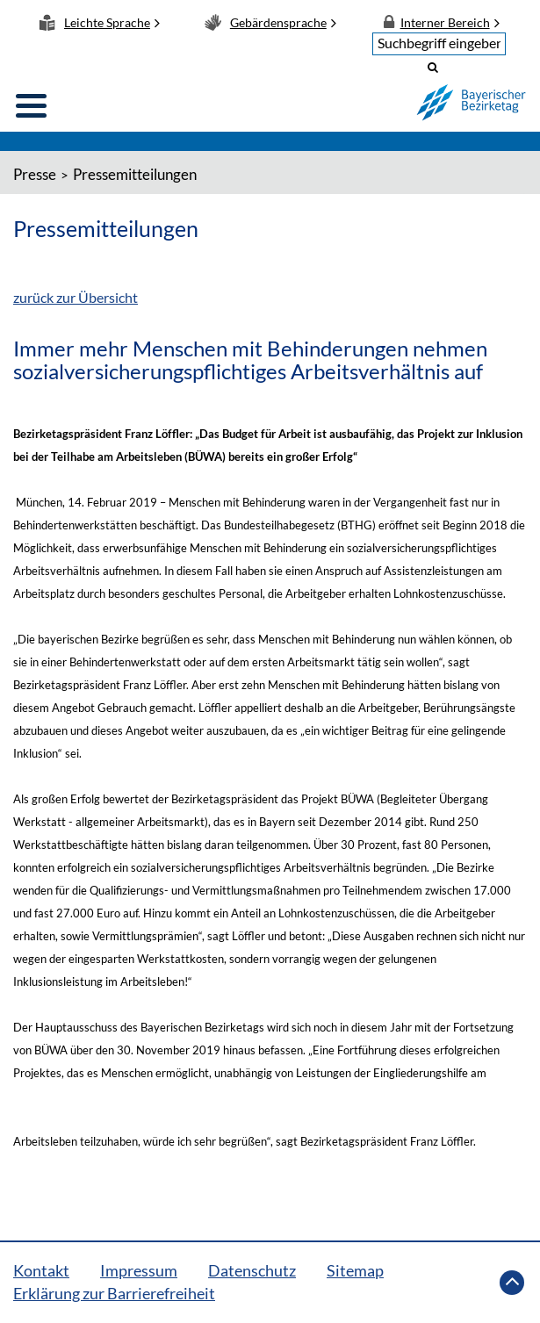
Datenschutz (252, 1270)
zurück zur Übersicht (75, 297)
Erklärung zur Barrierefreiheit (114, 1293)
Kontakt (41, 1270)
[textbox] (439, 43)
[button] (433, 66)
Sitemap (355, 1270)
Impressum (138, 1270)
